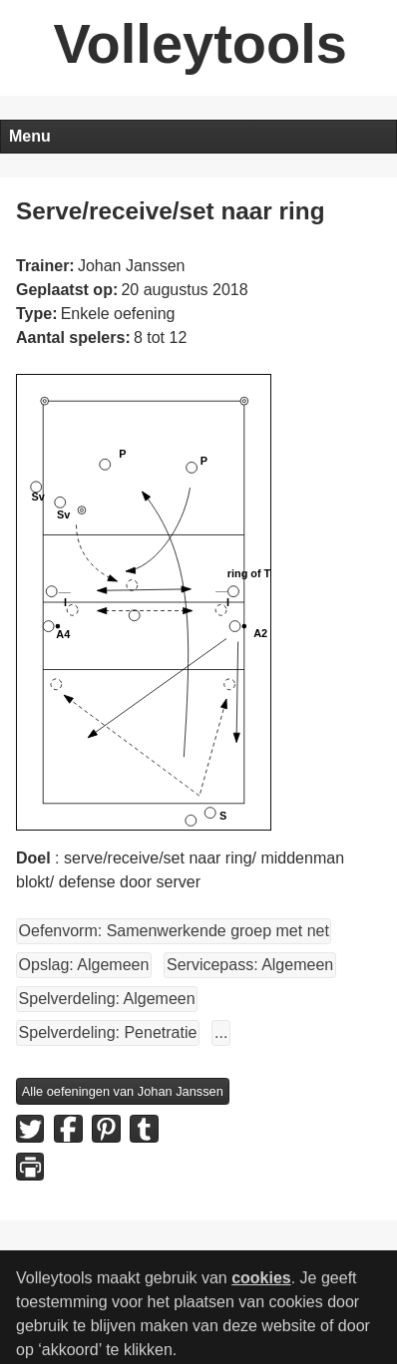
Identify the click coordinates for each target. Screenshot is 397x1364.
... (220, 1032)
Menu (30, 136)
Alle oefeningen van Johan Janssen (122, 1091)
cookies (261, 1288)
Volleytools (200, 43)
